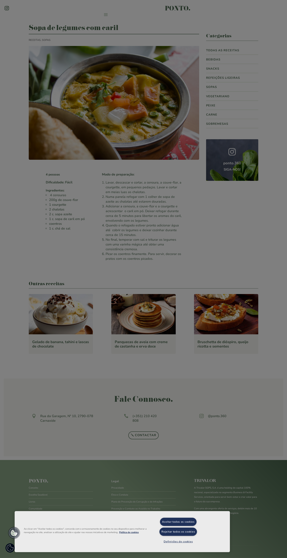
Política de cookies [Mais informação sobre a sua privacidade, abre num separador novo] (129, 532)
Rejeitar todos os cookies (178, 531)
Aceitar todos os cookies (178, 522)
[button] (14, 533)
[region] (122, 531)
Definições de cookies (178, 541)
